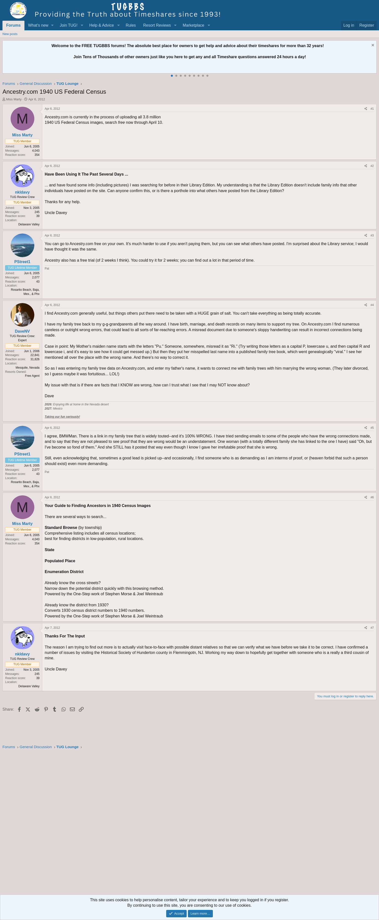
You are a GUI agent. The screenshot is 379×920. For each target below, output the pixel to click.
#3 (372, 235)
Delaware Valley (29, 224)
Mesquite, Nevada (28, 367)
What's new (38, 25)
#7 (372, 628)
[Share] (366, 109)
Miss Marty (14, 99)
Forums (13, 25)
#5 (372, 428)
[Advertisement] (150, 824)
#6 (372, 497)
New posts (10, 34)
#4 (372, 305)
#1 (372, 108)
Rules (131, 25)
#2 (372, 166)
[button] (52, 25)
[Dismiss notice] (372, 45)
